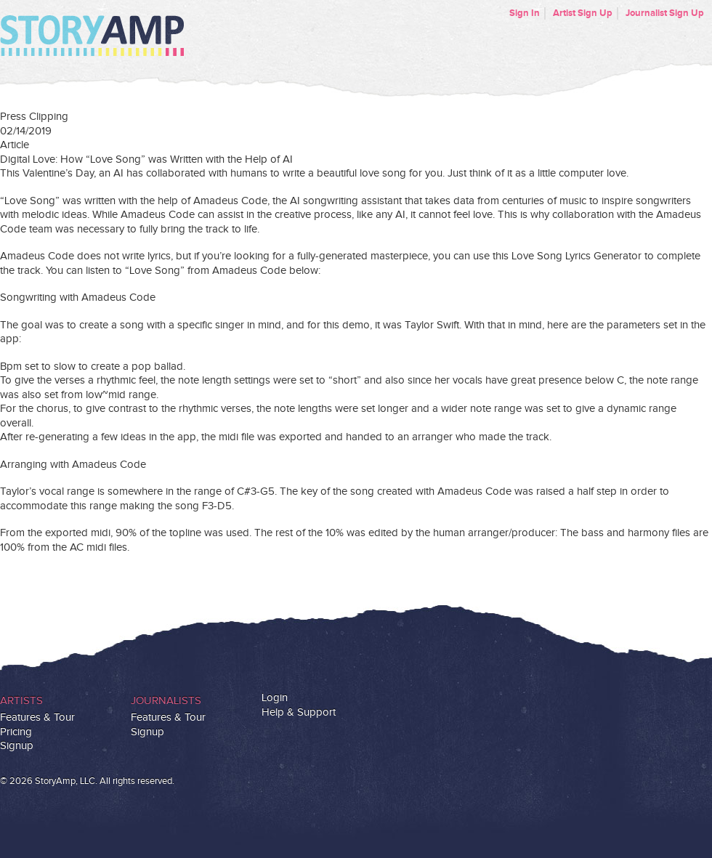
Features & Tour (37, 717)
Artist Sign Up (582, 13)
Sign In (524, 13)
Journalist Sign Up (665, 13)
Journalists (166, 701)
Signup (16, 746)
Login (275, 698)
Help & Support (299, 712)
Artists (21, 701)
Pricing (16, 732)
